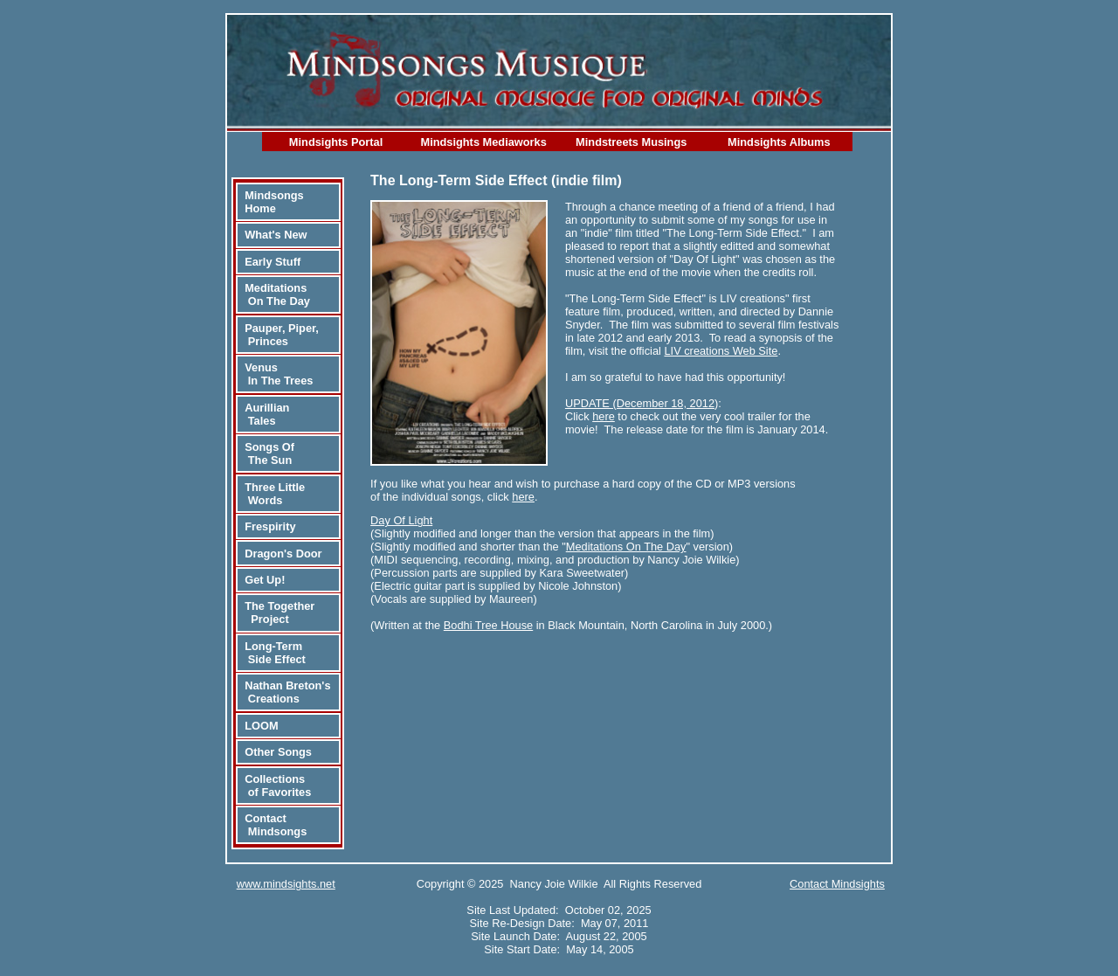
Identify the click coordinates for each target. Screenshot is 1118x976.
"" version (645, 546)
